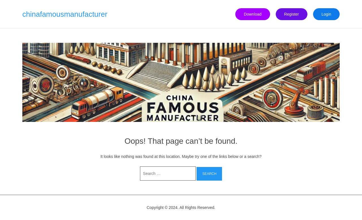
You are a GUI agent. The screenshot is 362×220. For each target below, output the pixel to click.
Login (326, 14)
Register (291, 14)
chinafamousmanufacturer (64, 14)
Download (252, 14)
